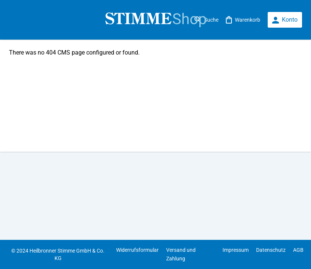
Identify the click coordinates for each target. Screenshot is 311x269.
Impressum (236, 250)
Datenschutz (271, 250)
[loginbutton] (285, 20)
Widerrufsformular (137, 250)
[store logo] (155, 20)
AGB (298, 250)
